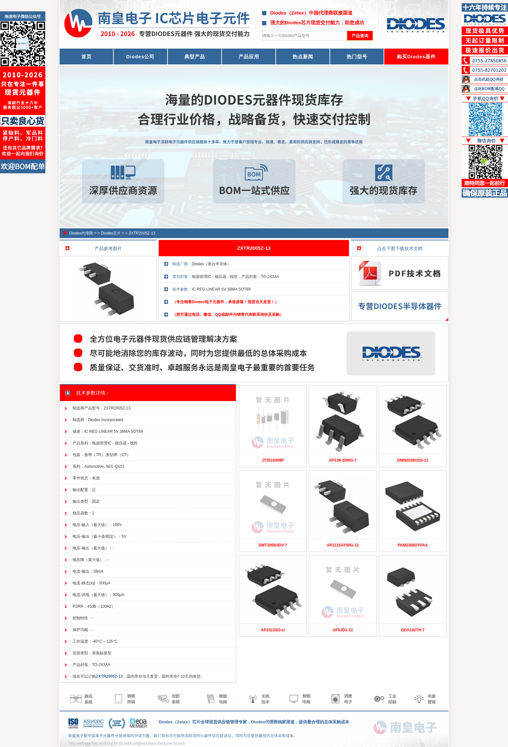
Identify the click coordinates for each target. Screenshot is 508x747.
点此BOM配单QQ (489, 88)
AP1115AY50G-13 (343, 545)
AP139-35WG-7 (342, 460)
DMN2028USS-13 (412, 460)
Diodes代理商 (81, 233)
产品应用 (248, 56)
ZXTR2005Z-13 (142, 233)
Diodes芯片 (111, 233)
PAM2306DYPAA (413, 545)
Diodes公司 (140, 56)
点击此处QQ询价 (488, 79)
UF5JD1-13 (343, 630)
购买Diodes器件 (416, 56)
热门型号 (357, 56)
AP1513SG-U (272, 630)
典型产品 (194, 56)
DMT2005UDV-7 (273, 545)
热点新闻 (303, 56)
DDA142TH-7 (413, 630)
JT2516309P (273, 460)
